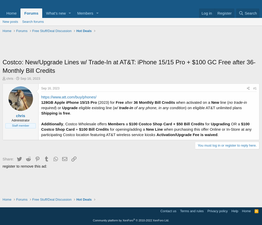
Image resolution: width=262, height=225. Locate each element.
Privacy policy (218, 211)
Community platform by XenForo (131, 220)
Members (85, 13)
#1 (255, 88)
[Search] (247, 13)
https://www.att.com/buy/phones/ (68, 97)
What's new (56, 13)
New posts (10, 22)
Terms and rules (192, 211)
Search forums (33, 22)
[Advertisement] (131, 46)
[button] (69, 13)
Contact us (168, 211)
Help (235, 211)
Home (11, 13)
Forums (31, 13)
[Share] (248, 88)
